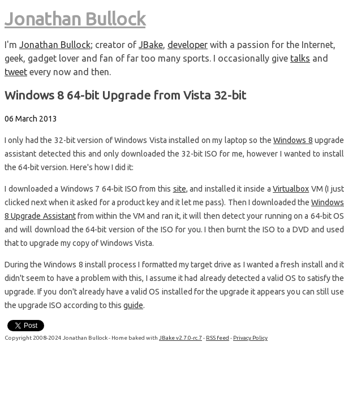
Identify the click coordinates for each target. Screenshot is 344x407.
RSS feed (217, 338)
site (179, 188)
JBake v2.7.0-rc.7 (180, 338)
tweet (16, 72)
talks (300, 58)
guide (133, 305)
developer (187, 45)
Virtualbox (291, 188)
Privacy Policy (250, 338)
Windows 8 (292, 140)
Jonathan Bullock (75, 18)
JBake (151, 45)
